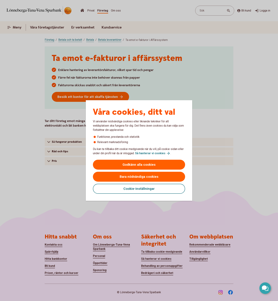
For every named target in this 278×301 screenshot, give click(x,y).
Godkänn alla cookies (139, 165)
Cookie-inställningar (139, 189)
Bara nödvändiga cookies (139, 177)
